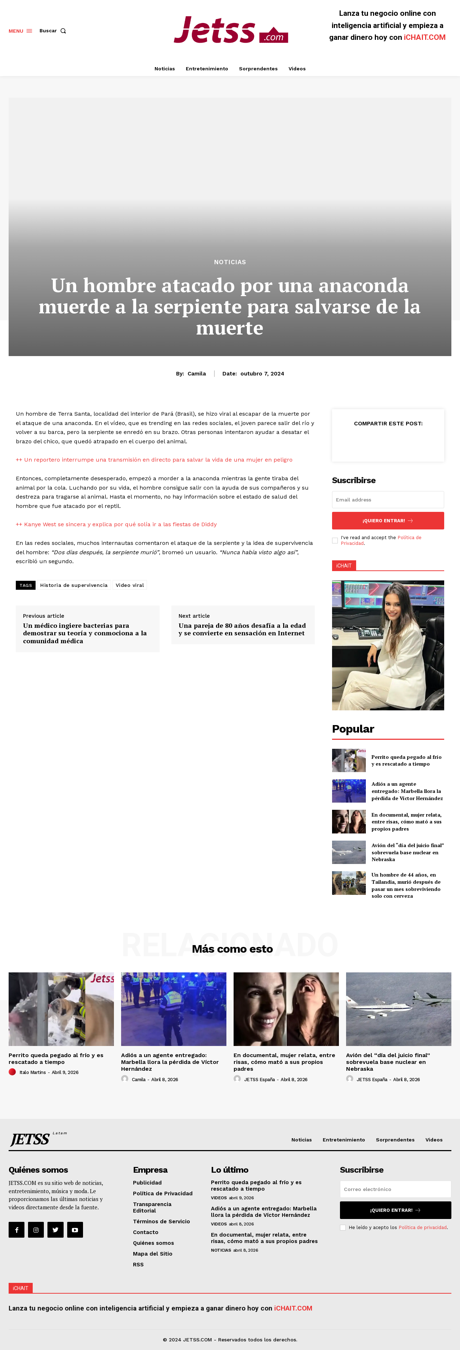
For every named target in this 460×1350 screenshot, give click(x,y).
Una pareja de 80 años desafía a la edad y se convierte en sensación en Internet (242, 629)
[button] (54, 30)
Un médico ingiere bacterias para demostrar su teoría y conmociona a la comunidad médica (85, 633)
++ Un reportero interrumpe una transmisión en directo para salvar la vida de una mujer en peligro (154, 459)
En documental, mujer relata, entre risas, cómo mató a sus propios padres (407, 821)
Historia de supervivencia (74, 585)
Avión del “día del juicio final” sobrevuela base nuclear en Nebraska (408, 852)
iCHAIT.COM (425, 37)
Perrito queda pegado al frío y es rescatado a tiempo (407, 760)
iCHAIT (344, 566)
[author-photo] (13, 1072)
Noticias (230, 262)
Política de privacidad (423, 1227)
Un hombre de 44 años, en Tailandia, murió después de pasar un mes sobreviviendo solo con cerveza (406, 885)
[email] (388, 499)
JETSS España (259, 1079)
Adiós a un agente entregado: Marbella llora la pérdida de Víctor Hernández (407, 790)
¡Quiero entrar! (388, 520)
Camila (197, 373)
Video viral (130, 585)
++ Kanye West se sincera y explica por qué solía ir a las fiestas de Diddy (116, 524)
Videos (218, 1197)
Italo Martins (32, 1072)
